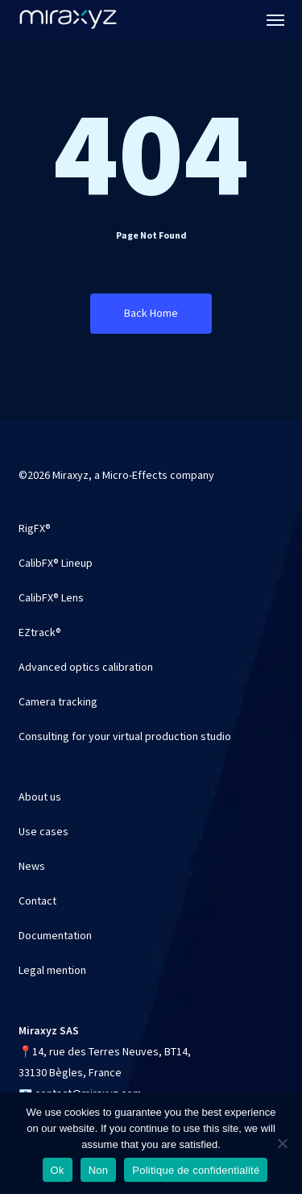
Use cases (43, 832)
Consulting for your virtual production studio (125, 737)
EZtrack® (40, 633)
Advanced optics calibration (86, 667)
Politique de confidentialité (195, 1170)
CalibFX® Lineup (56, 563)
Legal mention (52, 970)
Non (99, 1170)
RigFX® (35, 529)
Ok (57, 1170)
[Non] (282, 1143)
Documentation (55, 936)
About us (40, 797)
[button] (275, 19)
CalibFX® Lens (51, 598)
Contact (37, 901)
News (32, 866)
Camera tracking (58, 702)
